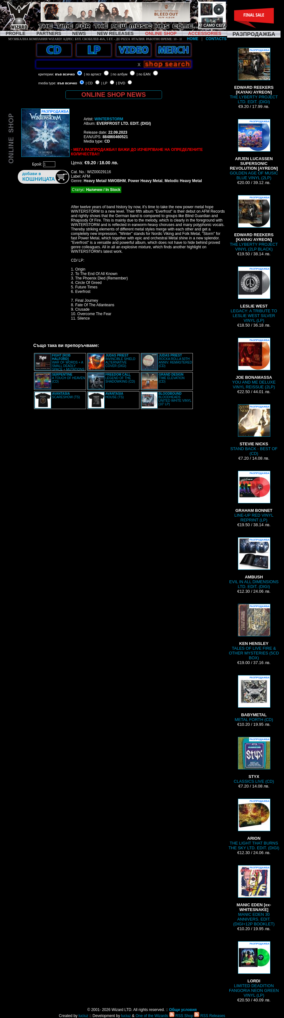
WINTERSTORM (108, 119)
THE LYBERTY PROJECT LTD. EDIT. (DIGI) (254, 76)
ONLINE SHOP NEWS (113, 94)
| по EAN (144, 74)
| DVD (120, 83)
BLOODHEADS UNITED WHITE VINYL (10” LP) (175, 399)
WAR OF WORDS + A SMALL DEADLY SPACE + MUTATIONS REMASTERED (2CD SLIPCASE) (60, 364)
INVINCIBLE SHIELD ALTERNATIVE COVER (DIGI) (120, 361)
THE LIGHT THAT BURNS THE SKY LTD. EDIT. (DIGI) (253, 824)
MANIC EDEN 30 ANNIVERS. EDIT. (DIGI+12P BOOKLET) (253, 895)
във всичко (65, 74)
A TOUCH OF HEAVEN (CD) (68, 378)
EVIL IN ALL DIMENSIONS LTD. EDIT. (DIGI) (254, 563)
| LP (104, 83)
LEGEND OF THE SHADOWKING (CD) (120, 378)
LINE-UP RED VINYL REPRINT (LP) (254, 496)
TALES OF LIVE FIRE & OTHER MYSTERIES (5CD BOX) (254, 632)
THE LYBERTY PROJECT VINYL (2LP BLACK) (254, 223)
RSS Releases (209, 1016)
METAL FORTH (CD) (254, 698)
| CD (89, 83)
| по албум (119, 74)
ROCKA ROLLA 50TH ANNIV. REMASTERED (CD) (175, 361)
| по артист (93, 74)
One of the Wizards (152, 1016)
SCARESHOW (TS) (66, 395)
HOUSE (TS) (114, 395)
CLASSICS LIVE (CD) (254, 760)
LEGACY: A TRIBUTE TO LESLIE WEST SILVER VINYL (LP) (254, 294)
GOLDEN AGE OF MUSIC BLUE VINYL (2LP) (254, 149)
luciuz (83, 1016)
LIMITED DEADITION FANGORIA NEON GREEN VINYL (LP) (254, 969)
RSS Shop (181, 1016)
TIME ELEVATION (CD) (172, 378)
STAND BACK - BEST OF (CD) (254, 430)
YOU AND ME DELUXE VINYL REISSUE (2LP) (254, 363)
